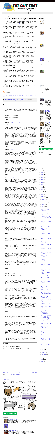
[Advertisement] (45, 162)
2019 (42, 182)
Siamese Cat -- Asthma (45, 256)
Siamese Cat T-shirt (46, 240)
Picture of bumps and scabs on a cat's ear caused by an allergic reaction (45, 73)
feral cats (9, 100)
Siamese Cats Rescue (46, 248)
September (44, 202)
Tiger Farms (47, 122)
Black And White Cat (46, 323)
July (43, 206)
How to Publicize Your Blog (47, 86)
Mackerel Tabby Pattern (45, 287)
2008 (42, 361)
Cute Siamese (44, 257)
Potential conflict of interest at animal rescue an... (46, 320)
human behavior (16, 100)
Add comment (6, 343)
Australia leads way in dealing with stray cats (46, 236)
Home (20, 372)
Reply (6, 119)
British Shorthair (45, 344)
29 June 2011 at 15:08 (15, 108)
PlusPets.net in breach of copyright (45, 342)
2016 (42, 187)
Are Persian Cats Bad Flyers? (45, 310)
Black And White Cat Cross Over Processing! (46, 312)
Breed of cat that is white (45, 242)
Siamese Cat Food (45, 233)
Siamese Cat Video (45, 303)
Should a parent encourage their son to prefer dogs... (45, 213)
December (44, 197)
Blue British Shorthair (44, 336)
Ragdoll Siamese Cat (46, 244)
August (43, 204)
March (43, 352)
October (44, 201)
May (43, 349)
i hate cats (6, 379)
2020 (42, 181)
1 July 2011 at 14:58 (15, 122)
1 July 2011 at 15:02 (15, 149)
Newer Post (5, 372)
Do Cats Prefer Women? (45, 330)
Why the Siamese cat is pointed (46, 301)
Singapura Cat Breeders (44, 327)
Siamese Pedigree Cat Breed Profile (46, 217)
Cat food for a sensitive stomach (46, 293)
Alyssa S (7, 108)
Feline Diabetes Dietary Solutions (46, 275)
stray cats (22, 100)
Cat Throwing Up (45, 277)
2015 (42, 189)
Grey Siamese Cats (45, 226)
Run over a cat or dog (47, 99)
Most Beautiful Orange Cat (45, 297)
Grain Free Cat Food (46, 299)
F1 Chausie (44, 295)
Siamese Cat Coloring (44, 229)
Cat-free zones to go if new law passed (18, 89)
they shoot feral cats (14, 23)
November (44, 199)
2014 (42, 191)
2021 (42, 179)
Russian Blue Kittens (13, 430)
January (44, 356)
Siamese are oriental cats (45, 231)
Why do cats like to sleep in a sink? (46, 339)
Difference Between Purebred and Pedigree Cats (46, 316)
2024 (42, 174)
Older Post (34, 372)
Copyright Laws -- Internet (45, 210)
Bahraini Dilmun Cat (47, 111)
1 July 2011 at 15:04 (15, 177)
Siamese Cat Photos (46, 238)
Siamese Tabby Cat (45, 305)
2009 (42, 359)
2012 (42, 194)
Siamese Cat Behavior (44, 260)
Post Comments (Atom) (15, 374)
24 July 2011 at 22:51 (15, 236)
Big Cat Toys (44, 289)
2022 (42, 177)
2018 (42, 184)
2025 (42, 172)
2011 (42, 196)
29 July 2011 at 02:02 (15, 315)
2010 (42, 358)
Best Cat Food (44, 334)
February (44, 354)
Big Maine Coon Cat (12, 419)
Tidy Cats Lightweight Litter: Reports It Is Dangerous (48, 46)
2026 (42, 170)
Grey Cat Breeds (12, 424)
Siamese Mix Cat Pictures (45, 246)
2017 (42, 186)
